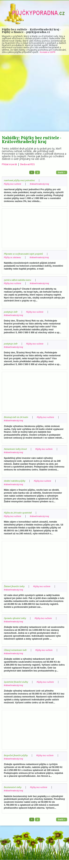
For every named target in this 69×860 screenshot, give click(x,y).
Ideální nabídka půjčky (15, 481)
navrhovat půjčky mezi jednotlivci (20, 180)
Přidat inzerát (10, 164)
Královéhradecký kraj (41, 184)
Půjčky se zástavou (13, 257)
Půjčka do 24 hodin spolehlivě (18, 512)
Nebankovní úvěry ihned (16, 449)
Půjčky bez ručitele (13, 184)
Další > (61, 172)
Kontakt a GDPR (48, 52)
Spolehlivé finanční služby (16, 682)
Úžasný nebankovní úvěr (16, 650)
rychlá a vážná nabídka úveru (18, 280)
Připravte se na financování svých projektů (25, 254)
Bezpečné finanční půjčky (16, 755)
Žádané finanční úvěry (15, 586)
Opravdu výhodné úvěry (16, 618)
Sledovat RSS (28, 164)
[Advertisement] (34, 93)
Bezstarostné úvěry (13, 787)
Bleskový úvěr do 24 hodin (17, 417)
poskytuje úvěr (11, 312)
